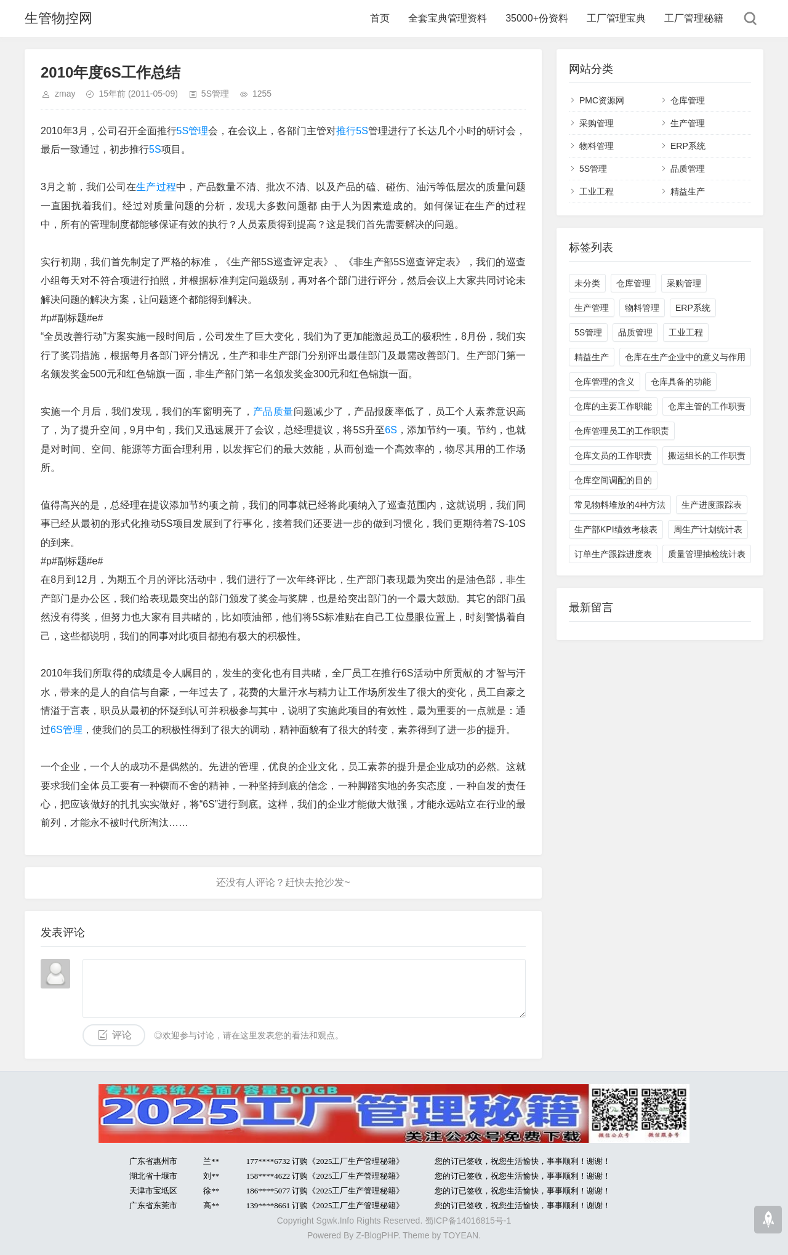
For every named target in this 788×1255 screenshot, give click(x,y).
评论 (122, 1035)
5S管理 (215, 93)
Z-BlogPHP (377, 1235)
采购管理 (596, 123)
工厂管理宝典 (616, 18)
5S (155, 149)
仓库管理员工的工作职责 (621, 431)
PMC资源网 (601, 100)
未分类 (587, 283)
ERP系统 (688, 146)
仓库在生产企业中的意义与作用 (685, 357)
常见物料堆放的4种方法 (619, 505)
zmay (65, 93)
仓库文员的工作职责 (613, 455)
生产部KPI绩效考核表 (615, 529)
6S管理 (66, 729)
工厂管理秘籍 (693, 18)
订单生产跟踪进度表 (613, 554)
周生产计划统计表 (707, 529)
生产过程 (156, 187)
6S (391, 430)
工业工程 (596, 191)
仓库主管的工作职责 (707, 406)
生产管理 (687, 123)
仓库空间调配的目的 (613, 480)
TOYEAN (460, 1235)
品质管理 (687, 169)
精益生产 (687, 191)
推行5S (352, 131)
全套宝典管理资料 (447, 18)
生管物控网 (58, 18)
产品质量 (273, 411)
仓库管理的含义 (604, 382)
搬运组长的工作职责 (707, 455)
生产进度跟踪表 (711, 505)
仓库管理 (687, 100)
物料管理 (596, 146)
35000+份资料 (536, 18)
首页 (380, 18)
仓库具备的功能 (681, 382)
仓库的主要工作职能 (613, 406)
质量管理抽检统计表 (707, 554)
